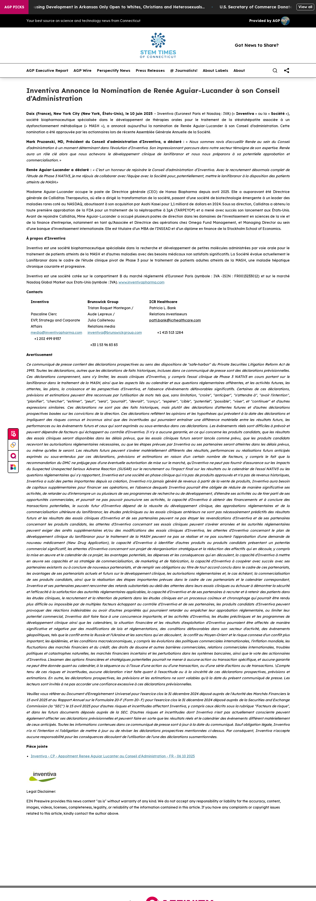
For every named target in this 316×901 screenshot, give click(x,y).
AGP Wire (83, 70)
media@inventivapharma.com (56, 332)
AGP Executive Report (47, 70)
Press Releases (150, 70)
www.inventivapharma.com (141, 282)
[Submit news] (13, 434)
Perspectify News (113, 70)
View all (305, 7)
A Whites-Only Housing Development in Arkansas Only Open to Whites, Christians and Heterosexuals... (108, 6)
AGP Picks (14, 7)
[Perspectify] (13, 445)
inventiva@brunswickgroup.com (115, 332)
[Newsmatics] (13, 467)
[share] (287, 70)
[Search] (275, 70)
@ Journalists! (184, 70)
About (239, 70)
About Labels (215, 70)
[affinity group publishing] (13, 456)
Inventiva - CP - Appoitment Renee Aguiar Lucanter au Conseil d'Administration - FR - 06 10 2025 (113, 756)
